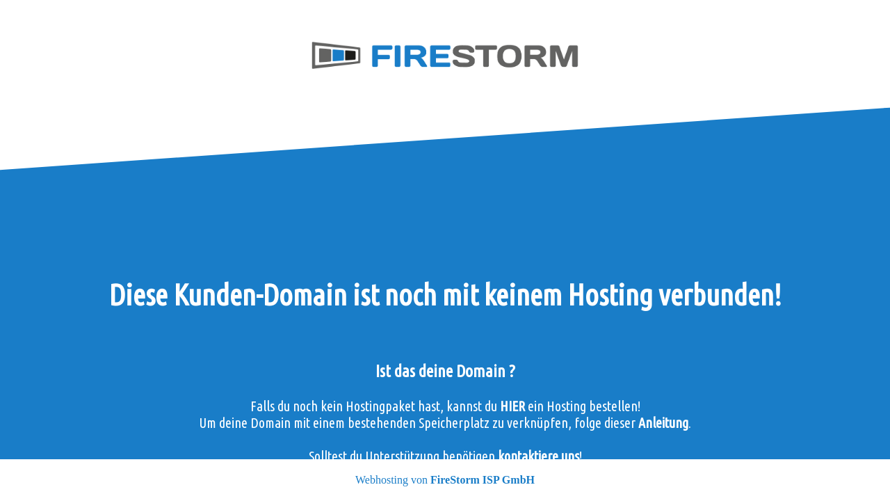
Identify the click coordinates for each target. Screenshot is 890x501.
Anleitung (663, 423)
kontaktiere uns (538, 456)
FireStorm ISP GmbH (482, 480)
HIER (512, 406)
